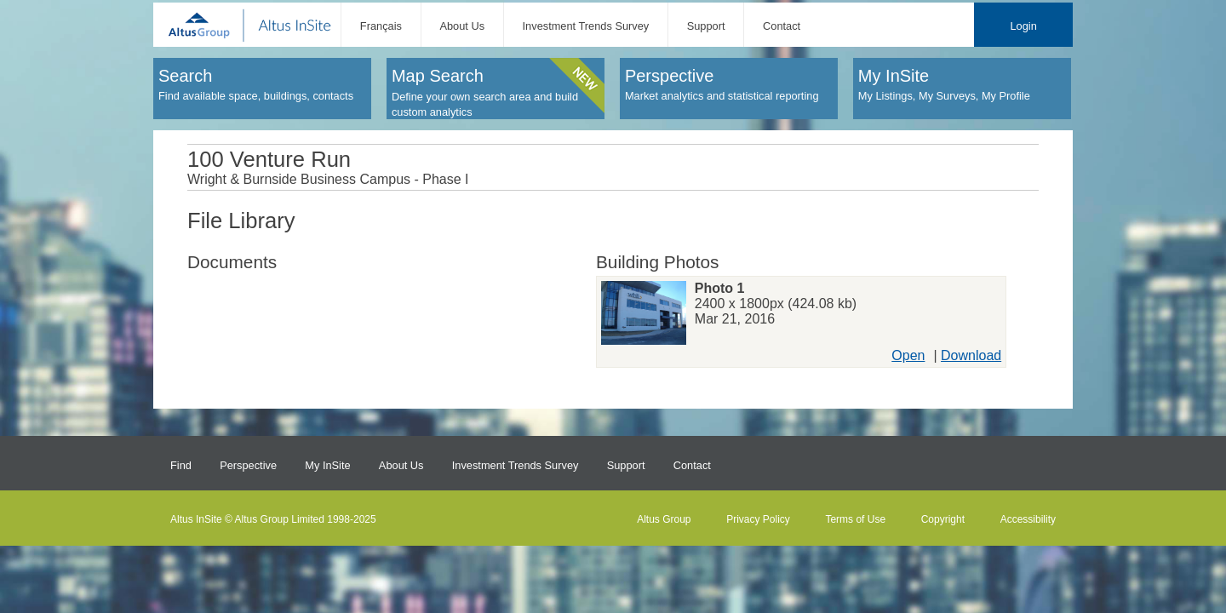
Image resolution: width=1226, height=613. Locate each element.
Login (1023, 26)
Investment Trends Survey (586, 26)
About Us (461, 26)
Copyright (943, 519)
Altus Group (663, 519)
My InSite (327, 465)
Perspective (248, 465)
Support (706, 26)
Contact (781, 26)
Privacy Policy (758, 519)
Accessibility (1028, 519)
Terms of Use (855, 519)
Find (181, 465)
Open (908, 355)
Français (381, 26)
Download (971, 355)
